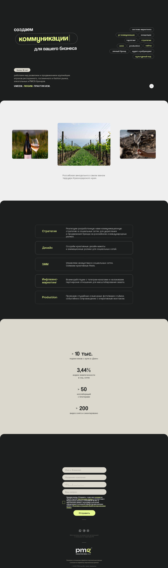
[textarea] (84, 492)
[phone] (84, 484)
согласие (98, 497)
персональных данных (85, 499)
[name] (84, 470)
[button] (131, 40)
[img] (80, 530)
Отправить (84, 513)
